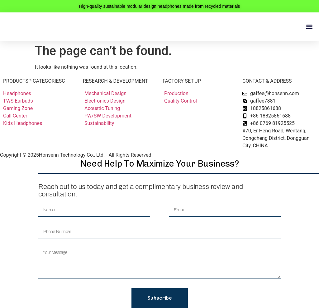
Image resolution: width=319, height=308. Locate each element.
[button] (309, 27)
